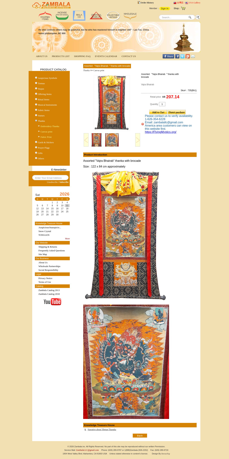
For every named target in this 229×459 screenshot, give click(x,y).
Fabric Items (44, 110)
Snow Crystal (44, 231)
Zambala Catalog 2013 (49, 290)
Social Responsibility (48, 270)
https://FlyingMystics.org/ (160, 132)
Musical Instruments (47, 104)
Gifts (40, 153)
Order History (147, 2)
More (67, 238)
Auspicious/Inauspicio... (49, 227)
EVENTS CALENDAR (106, 56)
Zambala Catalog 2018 (49, 294)
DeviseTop (165, 454)
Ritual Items (43, 99)
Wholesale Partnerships (49, 266)
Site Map (42, 254)
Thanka (41, 121)
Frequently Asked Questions (51, 250)
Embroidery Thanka (50, 126)
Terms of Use (44, 282)
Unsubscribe (52, 182)
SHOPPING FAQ (82, 56)
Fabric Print (46, 137)
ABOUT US (41, 56)
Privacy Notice (45, 278)
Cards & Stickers (46, 142)
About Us (42, 262)
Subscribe (64, 182)
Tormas (41, 83)
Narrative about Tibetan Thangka (102, 429)
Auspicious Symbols (47, 78)
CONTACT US (128, 56)
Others (41, 158)
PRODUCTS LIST (61, 56)
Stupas (41, 88)
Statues (41, 115)
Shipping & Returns (47, 246)
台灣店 (180, 2)
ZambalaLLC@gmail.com (87, 450)
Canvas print (46, 131)
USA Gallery (194, 2)
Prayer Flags (44, 147)
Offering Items (45, 94)
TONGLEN (43, 235)
